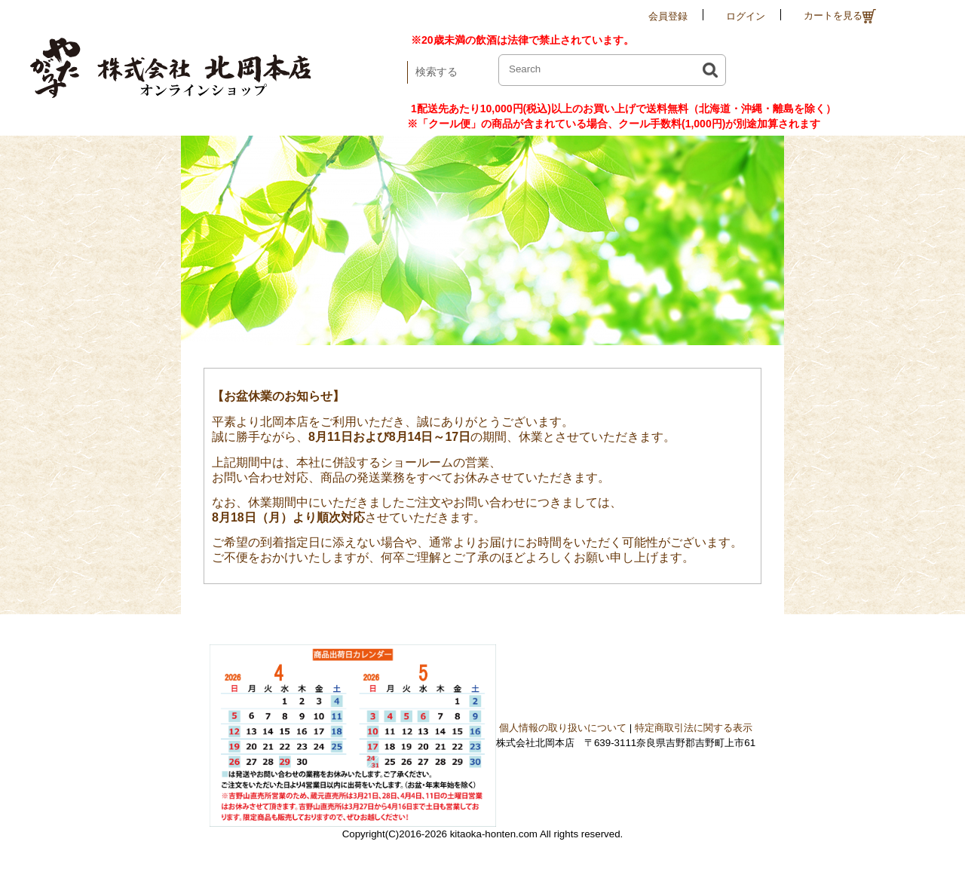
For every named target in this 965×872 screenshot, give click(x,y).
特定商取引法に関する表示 (693, 727)
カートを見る (840, 16)
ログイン (745, 16)
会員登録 (668, 16)
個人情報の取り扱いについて (562, 727)
